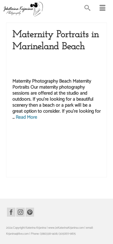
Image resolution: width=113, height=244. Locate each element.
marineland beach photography (55, 139)
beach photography (50, 133)
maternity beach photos (81, 145)
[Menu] (102, 9)
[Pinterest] (30, 212)
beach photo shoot (26, 133)
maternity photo (22, 152)
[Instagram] (20, 212)
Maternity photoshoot (76, 152)
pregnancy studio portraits (28, 171)
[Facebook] (11, 212)
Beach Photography (45, 59)
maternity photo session (47, 152)
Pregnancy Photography (82, 65)
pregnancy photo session (75, 158)
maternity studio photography (41, 158)
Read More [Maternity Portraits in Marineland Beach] (26, 117)
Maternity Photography (48, 65)
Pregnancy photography (44, 164)
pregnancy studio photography (78, 164)
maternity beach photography (48, 145)
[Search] (87, 9)
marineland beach (74, 133)
